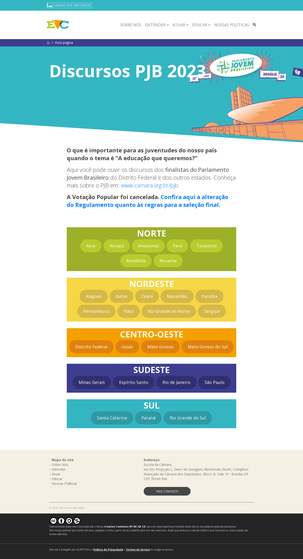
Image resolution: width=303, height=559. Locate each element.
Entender (155, 24)
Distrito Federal (91, 347)
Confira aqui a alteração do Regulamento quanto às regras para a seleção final (147, 201)
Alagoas (94, 296)
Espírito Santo (133, 382)
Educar (199, 24)
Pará (177, 246)
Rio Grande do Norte (169, 311)
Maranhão (177, 296)
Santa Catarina (112, 418)
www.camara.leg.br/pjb (149, 185)
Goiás (127, 347)
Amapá (117, 246)
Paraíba (209, 296)
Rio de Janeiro (176, 382)
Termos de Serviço (138, 549)
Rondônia (136, 261)
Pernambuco (96, 311)
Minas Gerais (92, 382)
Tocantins (206, 246)
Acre (90, 246)
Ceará (147, 296)
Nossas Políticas (231, 24)
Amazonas (148, 246)
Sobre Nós (130, 24)
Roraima (168, 261)
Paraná (148, 418)
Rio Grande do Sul (188, 418)
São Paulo (214, 382)
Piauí (129, 311)
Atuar (179, 24)
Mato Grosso (160, 347)
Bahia (121, 296)
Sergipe (212, 311)
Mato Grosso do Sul (208, 347)
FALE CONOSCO (167, 491)
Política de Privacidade (108, 549)
